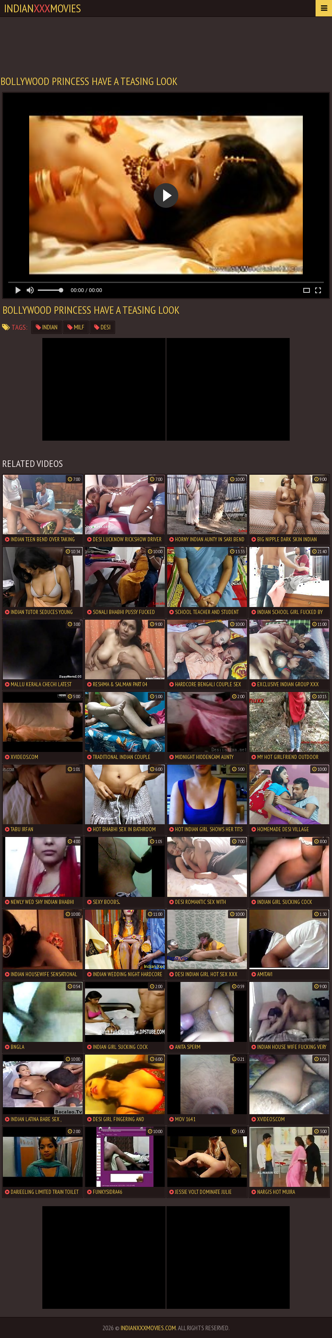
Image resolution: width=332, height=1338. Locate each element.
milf (75, 327)
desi (102, 327)
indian (47, 327)
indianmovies (42, 8)
